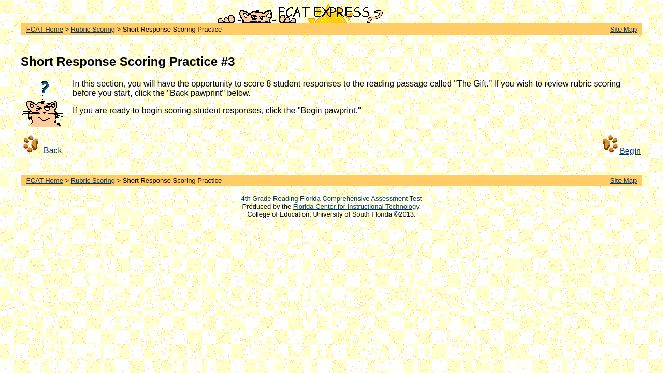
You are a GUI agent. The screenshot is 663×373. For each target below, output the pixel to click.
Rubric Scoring (93, 29)
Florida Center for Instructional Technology (356, 206)
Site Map (623, 29)
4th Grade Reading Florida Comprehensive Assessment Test (331, 199)
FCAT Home (44, 29)
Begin (630, 151)
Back (53, 150)
